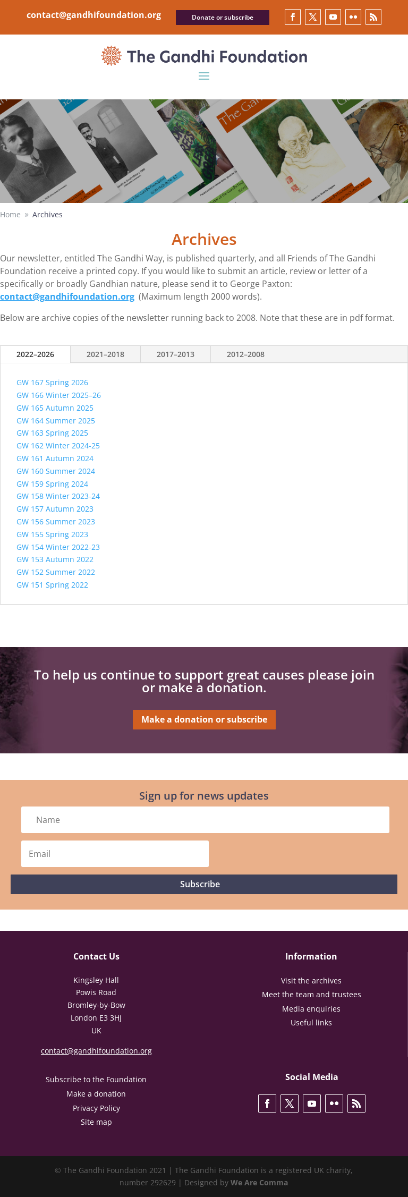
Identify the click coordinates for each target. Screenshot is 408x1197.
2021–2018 (105, 354)
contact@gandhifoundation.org (94, 15)
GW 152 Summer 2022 (55, 572)
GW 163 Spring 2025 (52, 433)
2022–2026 (35, 354)
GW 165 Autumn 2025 (55, 408)
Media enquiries (311, 1009)
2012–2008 (246, 354)
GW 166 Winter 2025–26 (58, 395)
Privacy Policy (96, 1108)
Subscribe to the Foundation (96, 1079)
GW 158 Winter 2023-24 (58, 496)
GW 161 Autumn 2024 (55, 458)
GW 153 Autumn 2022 (55, 559)
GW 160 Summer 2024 (55, 471)
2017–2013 (175, 354)
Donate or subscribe (222, 17)
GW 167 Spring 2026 (52, 382)
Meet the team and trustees (311, 994)
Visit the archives (311, 980)
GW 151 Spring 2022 (52, 585)
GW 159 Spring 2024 (52, 484)
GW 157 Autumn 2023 (55, 509)
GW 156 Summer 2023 (55, 521)
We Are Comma (259, 1182)
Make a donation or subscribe (204, 719)
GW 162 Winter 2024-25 (58, 445)
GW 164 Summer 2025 (55, 420)
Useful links (311, 1022)
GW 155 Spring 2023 (52, 534)
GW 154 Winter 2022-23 (58, 547)
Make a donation (96, 1094)
